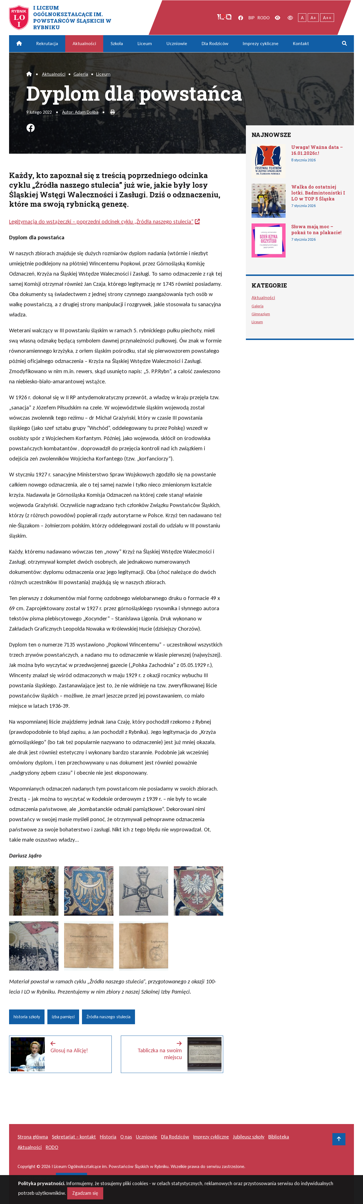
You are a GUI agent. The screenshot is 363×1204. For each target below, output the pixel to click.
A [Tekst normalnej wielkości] (302, 18)
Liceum (145, 44)
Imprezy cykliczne (260, 44)
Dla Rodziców (215, 44)
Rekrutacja (47, 44)
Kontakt (301, 44)
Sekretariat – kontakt (74, 1137)
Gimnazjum (261, 313)
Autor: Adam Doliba (80, 112)
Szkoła (117, 44)
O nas (126, 1137)
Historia (108, 1137)
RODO (264, 18)
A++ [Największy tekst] (327, 18)
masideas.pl (72, 1177)
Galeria (80, 74)
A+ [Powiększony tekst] (313, 18)
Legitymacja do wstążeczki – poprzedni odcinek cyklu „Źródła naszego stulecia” (101, 221)
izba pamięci (63, 1016)
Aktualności (84, 44)
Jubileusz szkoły (248, 1137)
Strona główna (33, 1137)
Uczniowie (176, 44)
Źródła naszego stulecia (108, 1016)
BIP (251, 18)
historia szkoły (27, 1016)
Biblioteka (278, 1137)
